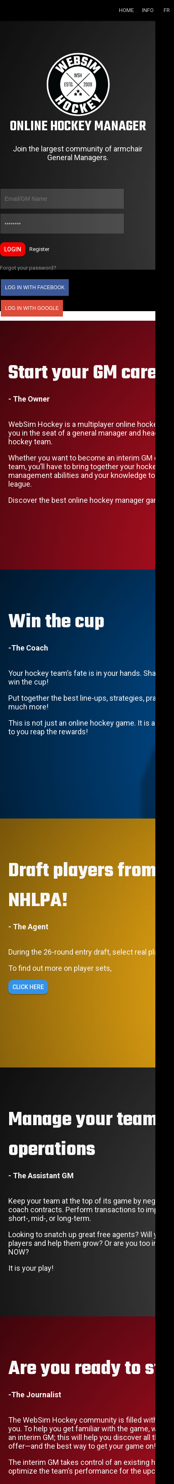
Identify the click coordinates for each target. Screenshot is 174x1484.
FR (167, 10)
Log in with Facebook (35, 287)
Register (39, 249)
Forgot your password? (28, 268)
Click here (28, 987)
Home (126, 10)
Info (148, 10)
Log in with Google (32, 308)
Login (12, 249)
